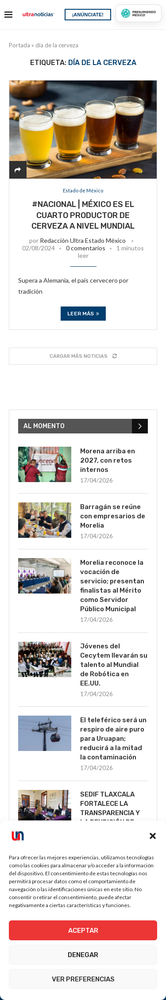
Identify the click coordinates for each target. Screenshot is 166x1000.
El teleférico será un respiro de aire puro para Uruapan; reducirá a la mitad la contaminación (113, 738)
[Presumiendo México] (139, 13)
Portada (19, 45)
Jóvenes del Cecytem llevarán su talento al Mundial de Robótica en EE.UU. (113, 664)
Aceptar (83, 931)
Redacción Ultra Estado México (83, 240)
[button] (152, 835)
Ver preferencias (83, 979)
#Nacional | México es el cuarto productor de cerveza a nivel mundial (83, 215)
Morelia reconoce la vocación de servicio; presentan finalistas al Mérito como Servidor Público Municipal (112, 586)
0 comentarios (85, 248)
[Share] (18, 169)
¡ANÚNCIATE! (88, 14)
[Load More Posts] (83, 356)
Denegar (83, 955)
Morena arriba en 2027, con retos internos (107, 460)
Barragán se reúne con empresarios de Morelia (112, 516)
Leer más (83, 313)
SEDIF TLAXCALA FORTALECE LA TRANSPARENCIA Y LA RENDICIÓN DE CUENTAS (110, 812)
